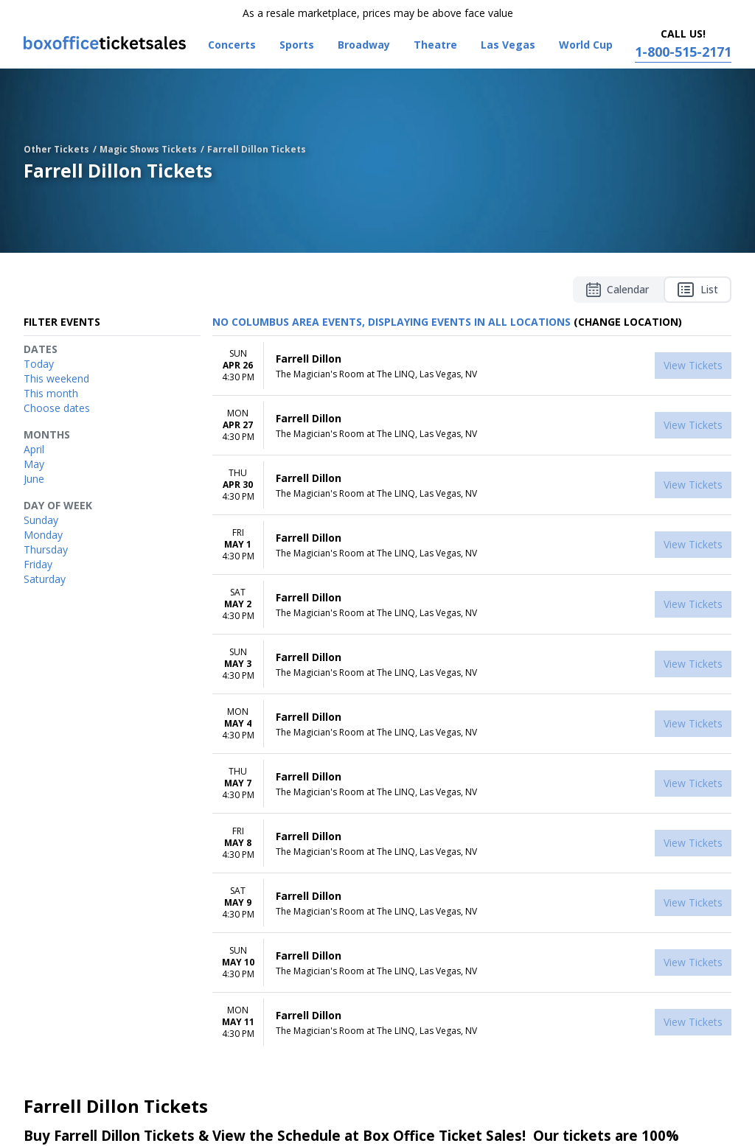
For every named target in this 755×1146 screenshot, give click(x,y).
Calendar (617, 289)
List (697, 289)
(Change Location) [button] (628, 322)
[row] (471, 366)
